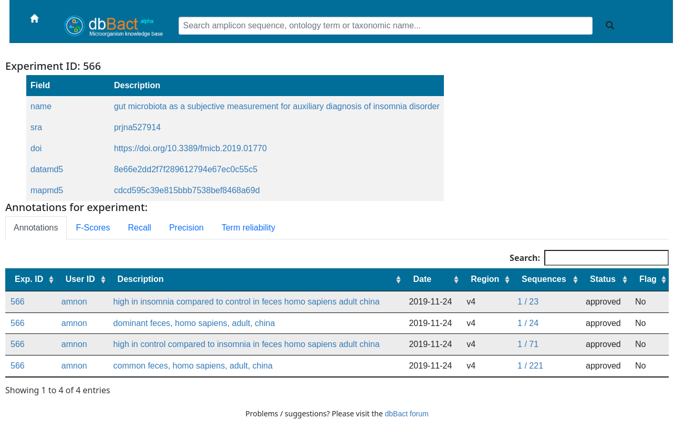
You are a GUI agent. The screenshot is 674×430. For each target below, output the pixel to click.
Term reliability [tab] (248, 227)
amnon (74, 301)
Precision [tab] (186, 227)
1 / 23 (527, 301)
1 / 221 (530, 365)
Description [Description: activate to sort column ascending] (141, 279)
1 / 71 (527, 344)
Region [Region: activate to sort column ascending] (485, 279)
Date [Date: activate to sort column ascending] (422, 279)
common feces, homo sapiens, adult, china (193, 365)
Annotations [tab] (36, 227)
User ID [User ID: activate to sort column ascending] (80, 279)
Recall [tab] (139, 227)
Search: (589, 258)
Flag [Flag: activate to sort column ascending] (648, 279)
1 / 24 (527, 323)
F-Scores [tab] (93, 227)
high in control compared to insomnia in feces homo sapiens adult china (246, 344)
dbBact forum (407, 414)
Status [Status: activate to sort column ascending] (603, 279)
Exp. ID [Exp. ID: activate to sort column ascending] (29, 279)
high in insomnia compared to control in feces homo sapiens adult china (246, 301)
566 (18, 301)
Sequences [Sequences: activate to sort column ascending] (544, 279)
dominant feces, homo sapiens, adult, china (194, 323)
